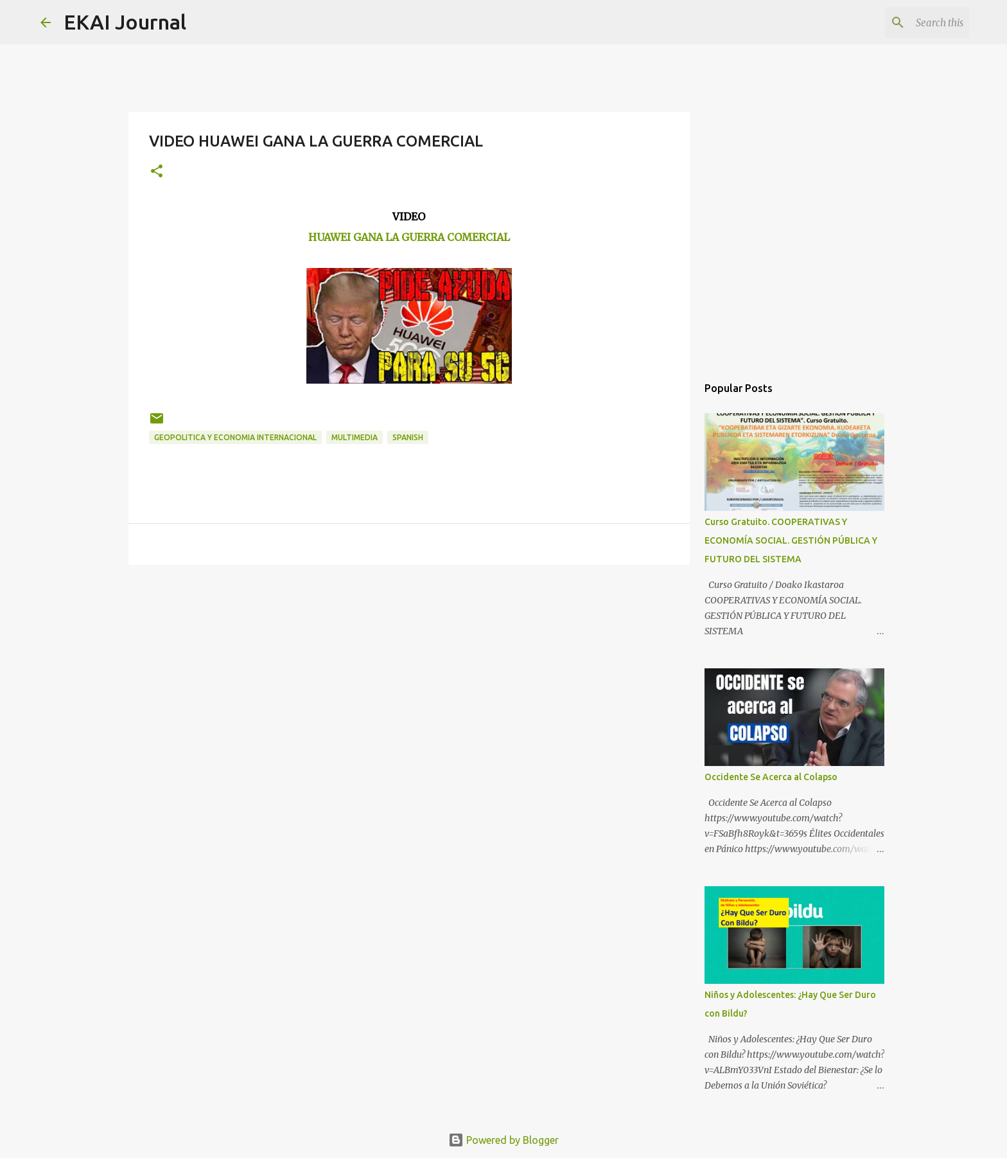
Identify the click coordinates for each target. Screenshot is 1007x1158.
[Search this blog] (901, 22)
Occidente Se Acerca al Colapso (771, 777)
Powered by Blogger (503, 1140)
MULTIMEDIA (354, 437)
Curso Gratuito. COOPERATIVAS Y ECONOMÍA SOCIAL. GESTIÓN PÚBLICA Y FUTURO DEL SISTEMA (791, 540)
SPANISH (407, 437)
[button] (156, 172)
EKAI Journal (125, 21)
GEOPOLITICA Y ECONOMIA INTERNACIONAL (235, 437)
